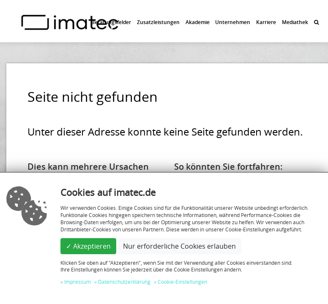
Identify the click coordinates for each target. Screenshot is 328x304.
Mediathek (295, 22)
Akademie (198, 22)
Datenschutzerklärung (124, 281)
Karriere (266, 22)
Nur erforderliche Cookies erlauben (179, 246)
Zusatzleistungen (158, 22)
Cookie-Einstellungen (182, 281)
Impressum (77, 281)
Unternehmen (232, 22)
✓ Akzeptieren (88, 246)
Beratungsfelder (111, 22)
